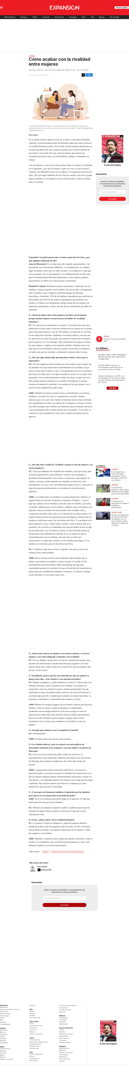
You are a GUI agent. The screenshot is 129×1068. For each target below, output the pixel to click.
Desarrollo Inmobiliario (39, 1042)
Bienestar (63, 1057)
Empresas (23, 17)
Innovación (63, 1008)
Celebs (32, 1015)
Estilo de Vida (64, 1059)
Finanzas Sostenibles (67, 1005)
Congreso (4, 1034)
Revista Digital (121, 7)
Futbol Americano (66, 1034)
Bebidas (62, 1050)
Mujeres (102, 17)
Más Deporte (64, 1038)
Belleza (3, 1057)
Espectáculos (5, 1048)
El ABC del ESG (65, 1010)
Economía (46, 17)
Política (34, 17)
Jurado (62, 1061)
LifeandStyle (5, 1024)
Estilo (32, 1023)
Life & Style (34, 1021)
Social (32, 1056)
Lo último (102, 348)
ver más (112, 388)
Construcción (35, 1040)
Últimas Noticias (9, 17)
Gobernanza (34, 1058)
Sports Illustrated (66, 1028)
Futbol (61, 1030)
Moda (2, 1055)
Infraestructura (35, 1044)
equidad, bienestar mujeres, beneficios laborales (67, 852)
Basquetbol (63, 1036)
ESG (92, 17)
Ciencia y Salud (116, 512)
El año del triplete (112, 165)
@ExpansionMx (46, 870)
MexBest (62, 1046)
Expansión (4, 1005)
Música (32, 1032)
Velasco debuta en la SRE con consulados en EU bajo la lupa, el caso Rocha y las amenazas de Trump (111, 379)
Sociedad (3, 1043)
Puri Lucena (42, 867)
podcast (107, 336)
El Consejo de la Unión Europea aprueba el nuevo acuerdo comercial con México (119, 476)
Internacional (59, 17)
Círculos (3, 1053)
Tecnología (73, 17)
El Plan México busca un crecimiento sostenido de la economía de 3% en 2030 (110, 367)
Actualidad (63, 1017)
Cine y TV (33, 1030)
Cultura (32, 1005)
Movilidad (33, 1060)
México (3, 1032)
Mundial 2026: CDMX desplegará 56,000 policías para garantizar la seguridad (112, 357)
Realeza (3, 1051)
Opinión (3, 1041)
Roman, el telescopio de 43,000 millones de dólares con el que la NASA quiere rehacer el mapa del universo (120, 520)
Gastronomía (64, 1048)
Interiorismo (34, 1048)
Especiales (63, 1024)
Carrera (32, 56)
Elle (31, 1009)
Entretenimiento (36, 1025)
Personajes (63, 1055)
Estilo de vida (35, 1017)
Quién (2, 1047)
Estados (3, 1038)
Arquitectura (34, 1046)
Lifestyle (62, 1040)
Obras (84, 17)
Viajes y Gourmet (6, 1059)
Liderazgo (63, 1019)
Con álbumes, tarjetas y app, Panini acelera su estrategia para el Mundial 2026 (120, 491)
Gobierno (3, 1030)
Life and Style (114, 17)
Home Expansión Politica (10, 1009)
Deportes (33, 1028)
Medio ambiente (36, 1054)
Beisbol (62, 1032)
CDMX (2, 1036)
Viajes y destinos (66, 1052)
